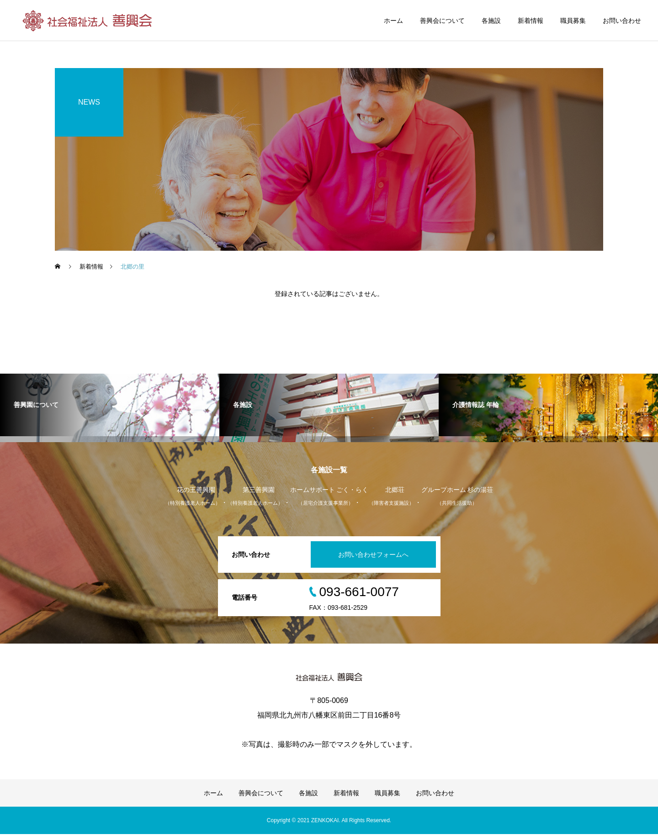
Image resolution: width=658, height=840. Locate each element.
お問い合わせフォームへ (372, 560)
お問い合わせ (622, 20)
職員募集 (573, 20)
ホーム (393, 20)
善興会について (442, 20)
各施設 (491, 20)
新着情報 (530, 20)
